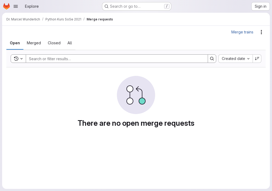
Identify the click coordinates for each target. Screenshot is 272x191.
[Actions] (261, 32)
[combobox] (235, 58)
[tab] (14, 43)
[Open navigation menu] (15, 6)
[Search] (114, 58)
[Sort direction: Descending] (257, 58)
